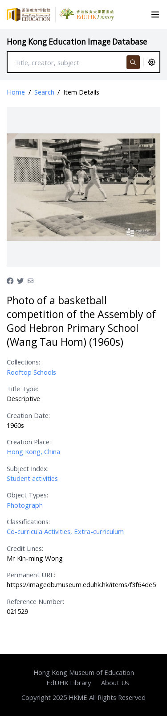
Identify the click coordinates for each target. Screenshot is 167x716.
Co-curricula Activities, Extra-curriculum (65, 531)
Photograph (25, 505)
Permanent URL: (31, 574)
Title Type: (22, 388)
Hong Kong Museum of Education (83, 672)
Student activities (32, 478)
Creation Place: (29, 441)
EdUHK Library (68, 682)
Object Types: (27, 494)
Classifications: (28, 521)
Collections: (23, 361)
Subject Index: (28, 468)
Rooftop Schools (31, 372)
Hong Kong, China (33, 451)
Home (16, 91)
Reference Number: (35, 601)
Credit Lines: (25, 548)
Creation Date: (28, 415)
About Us (115, 682)
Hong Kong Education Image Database (77, 42)
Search (44, 91)
